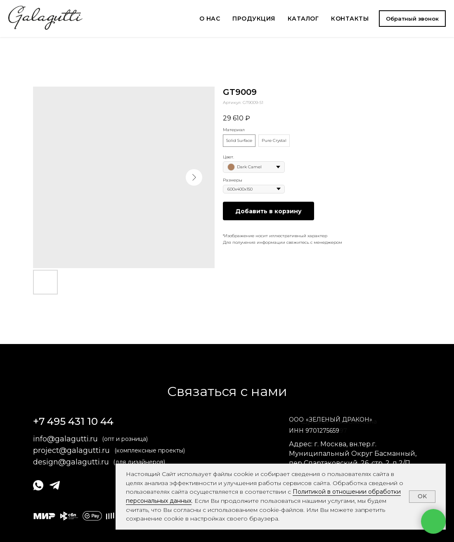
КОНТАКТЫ (350, 18)
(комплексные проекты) (149, 450)
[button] (412, 18)
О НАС (209, 18)
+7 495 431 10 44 (73, 421)
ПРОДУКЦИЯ (253, 18)
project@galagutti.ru (71, 450)
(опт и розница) (125, 439)
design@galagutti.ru (71, 462)
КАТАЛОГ (303, 18)
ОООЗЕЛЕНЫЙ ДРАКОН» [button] (330, 419)
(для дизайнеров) (139, 462)
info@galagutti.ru (65, 438)
